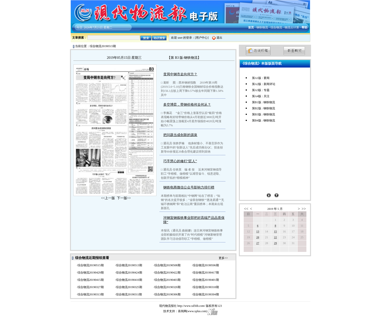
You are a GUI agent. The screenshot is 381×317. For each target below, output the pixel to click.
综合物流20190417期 (206, 272)
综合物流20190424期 (129, 272)
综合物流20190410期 (129, 280)
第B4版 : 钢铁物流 (263, 120)
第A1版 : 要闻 (260, 78)
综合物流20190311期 (129, 294)
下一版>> (124, 198)
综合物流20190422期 (167, 272)
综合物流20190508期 (167, 265)
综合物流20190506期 (206, 265)
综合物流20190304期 (206, 294)
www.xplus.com (197, 311)
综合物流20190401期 (206, 280)
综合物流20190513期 (129, 265)
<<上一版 (108, 198)
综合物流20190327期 (91, 287)
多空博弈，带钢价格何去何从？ (187, 104)
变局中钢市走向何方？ (180, 74)
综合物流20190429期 (91, 272)
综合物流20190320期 (167, 287)
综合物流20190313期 (91, 294)
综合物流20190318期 (206, 287)
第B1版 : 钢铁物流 (263, 102)
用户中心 (202, 37)
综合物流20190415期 (91, 280)
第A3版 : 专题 (260, 90)
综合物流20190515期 (91, 265)
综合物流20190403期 (167, 280)
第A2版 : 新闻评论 (263, 84)
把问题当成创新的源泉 (180, 135)
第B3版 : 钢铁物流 (263, 114)
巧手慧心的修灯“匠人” (180, 161)
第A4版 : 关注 (260, 96)
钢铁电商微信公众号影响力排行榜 (188, 187)
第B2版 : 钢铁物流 (263, 108)
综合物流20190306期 (167, 294)
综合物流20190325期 (129, 287)
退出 (219, 37)
